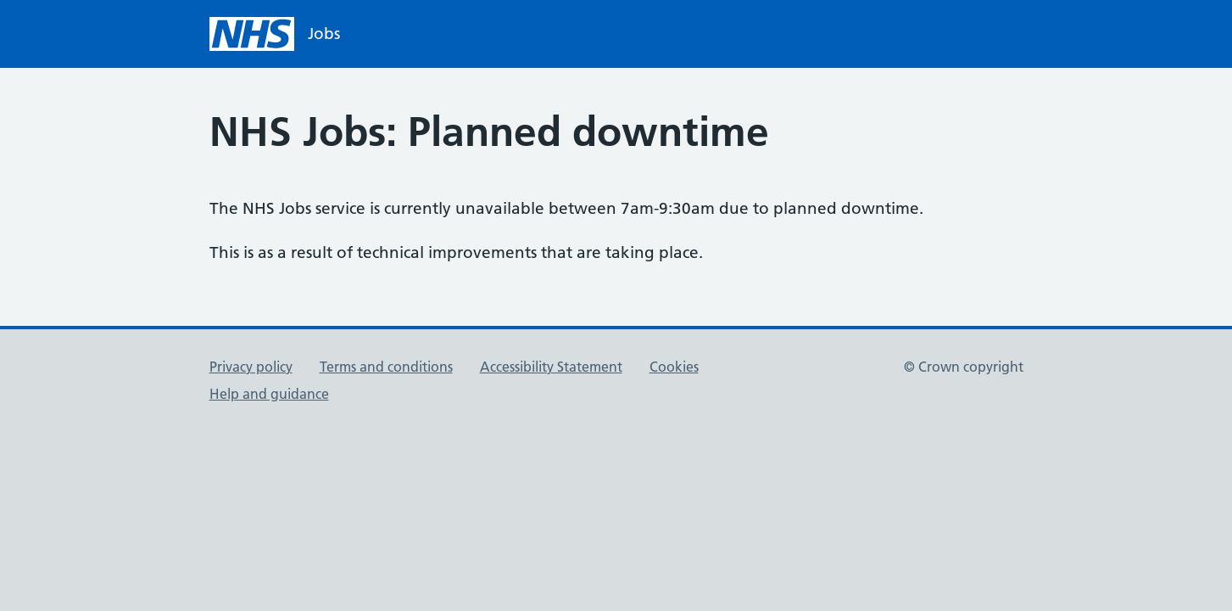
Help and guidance (269, 393)
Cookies (674, 366)
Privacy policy (251, 366)
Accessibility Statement (551, 366)
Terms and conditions (386, 366)
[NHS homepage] (274, 34)
